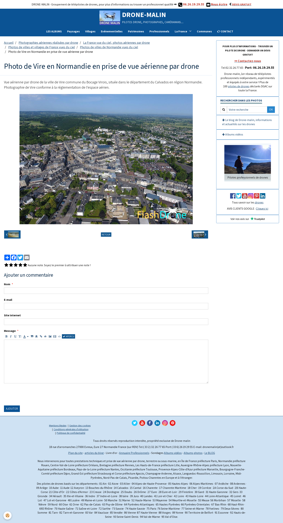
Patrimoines (136, 31)
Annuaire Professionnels (134, 453)
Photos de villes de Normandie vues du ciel (109, 47)
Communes (204, 31)
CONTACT (225, 31)
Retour (106, 234)
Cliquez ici (262, 209)
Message (10, 331)
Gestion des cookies (80, 425)
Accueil (9, 43)
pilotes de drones (238, 86)
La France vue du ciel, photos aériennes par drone (116, 43)
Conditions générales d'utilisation (71, 429)
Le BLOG (209, 453)
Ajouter (12, 409)
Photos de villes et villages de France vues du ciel (41, 47)
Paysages (73, 31)
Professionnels (159, 31)
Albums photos (193, 453)
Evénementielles (112, 31)
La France (181, 31)
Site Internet (12, 315)
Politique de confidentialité (71, 433)
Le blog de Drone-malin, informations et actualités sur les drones (247, 122)
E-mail (8, 300)
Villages (90, 31)
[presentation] (31, 394)
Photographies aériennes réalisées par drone (48, 43)
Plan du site (75, 453)
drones (259, 202)
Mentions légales (57, 425)
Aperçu (68, 336)
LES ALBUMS (54, 31)
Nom (7, 284)
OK (271, 109)
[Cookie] (8, 515)
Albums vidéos (232, 134)
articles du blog (94, 453)
